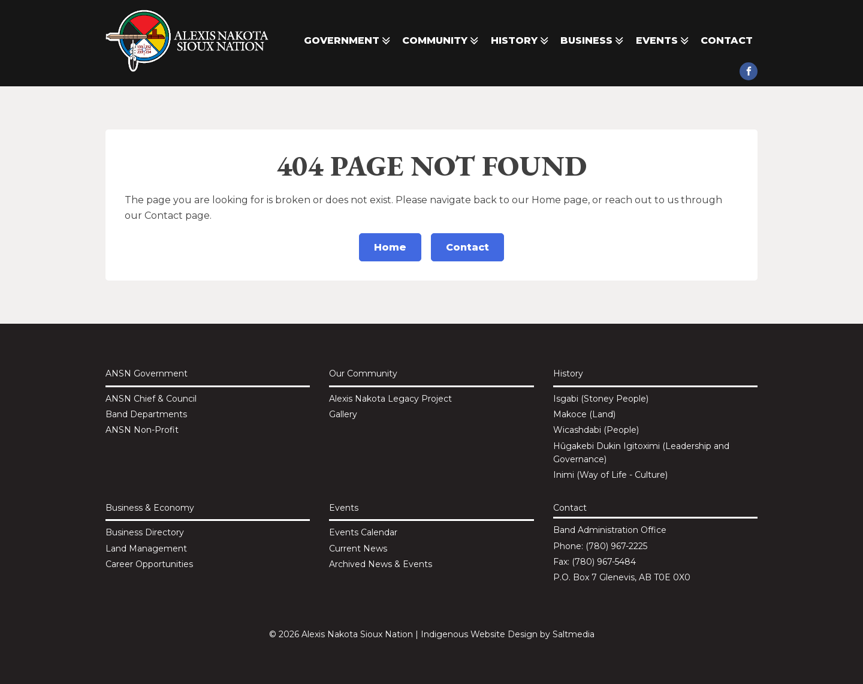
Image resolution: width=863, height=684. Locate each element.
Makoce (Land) (584, 414)
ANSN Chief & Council (151, 398)
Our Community (363, 373)
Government (348, 40)
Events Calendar (363, 532)
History (521, 40)
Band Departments (146, 414)
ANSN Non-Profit (142, 429)
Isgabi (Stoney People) (600, 398)
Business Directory (144, 532)
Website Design (504, 634)
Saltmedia (574, 634)
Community (441, 40)
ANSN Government (146, 373)
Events (663, 40)
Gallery (343, 414)
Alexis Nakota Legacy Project (390, 398)
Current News (358, 548)
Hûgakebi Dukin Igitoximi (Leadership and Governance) (641, 453)
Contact (727, 40)
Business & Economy (149, 507)
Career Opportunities (149, 564)
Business (593, 40)
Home (390, 247)
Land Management (146, 548)
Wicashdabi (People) (596, 429)
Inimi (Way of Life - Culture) (610, 474)
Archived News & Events (380, 564)
